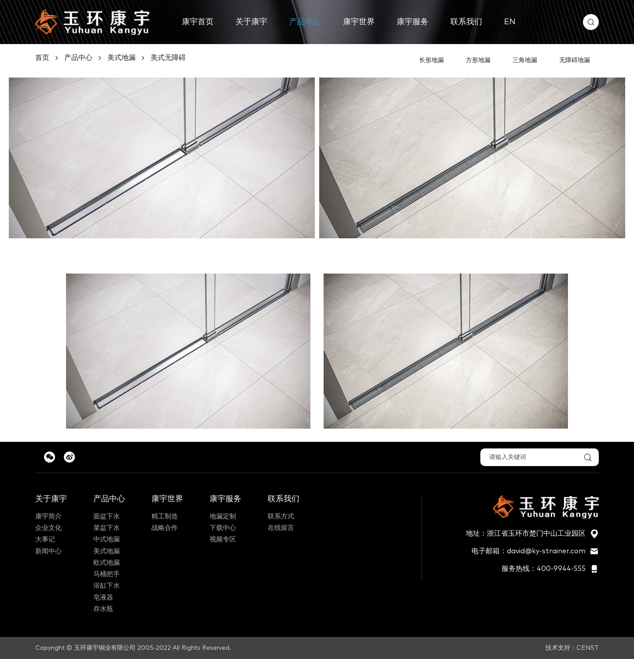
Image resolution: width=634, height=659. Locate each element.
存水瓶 (103, 609)
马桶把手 (106, 574)
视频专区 (223, 539)
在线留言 (281, 528)
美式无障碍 (168, 57)
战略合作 (164, 528)
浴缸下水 (106, 585)
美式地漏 (121, 57)
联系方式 (281, 516)
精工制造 (164, 516)
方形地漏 (478, 60)
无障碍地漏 (574, 60)
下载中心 (223, 528)
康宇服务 (412, 22)
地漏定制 (223, 516)
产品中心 (305, 22)
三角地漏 (524, 60)
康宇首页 (198, 22)
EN (510, 22)
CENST (587, 648)
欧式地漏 (106, 562)
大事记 (45, 539)
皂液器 (103, 597)
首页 (42, 57)
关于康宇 (251, 22)
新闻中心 (48, 551)
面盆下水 (106, 516)
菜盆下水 (106, 528)
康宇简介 (48, 516)
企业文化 (48, 528)
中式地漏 (106, 539)
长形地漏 (431, 60)
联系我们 (466, 22)
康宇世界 (359, 22)
